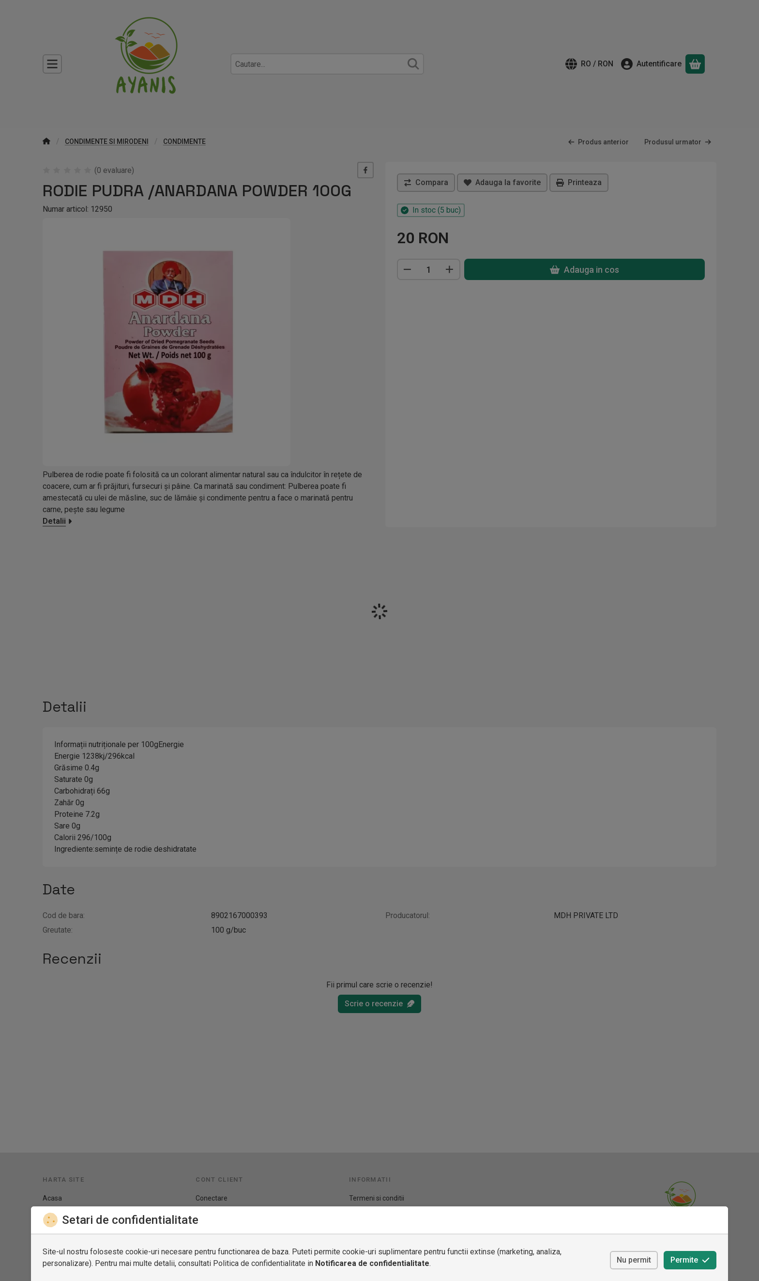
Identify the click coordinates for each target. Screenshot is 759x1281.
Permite (690, 1260)
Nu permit (634, 1260)
